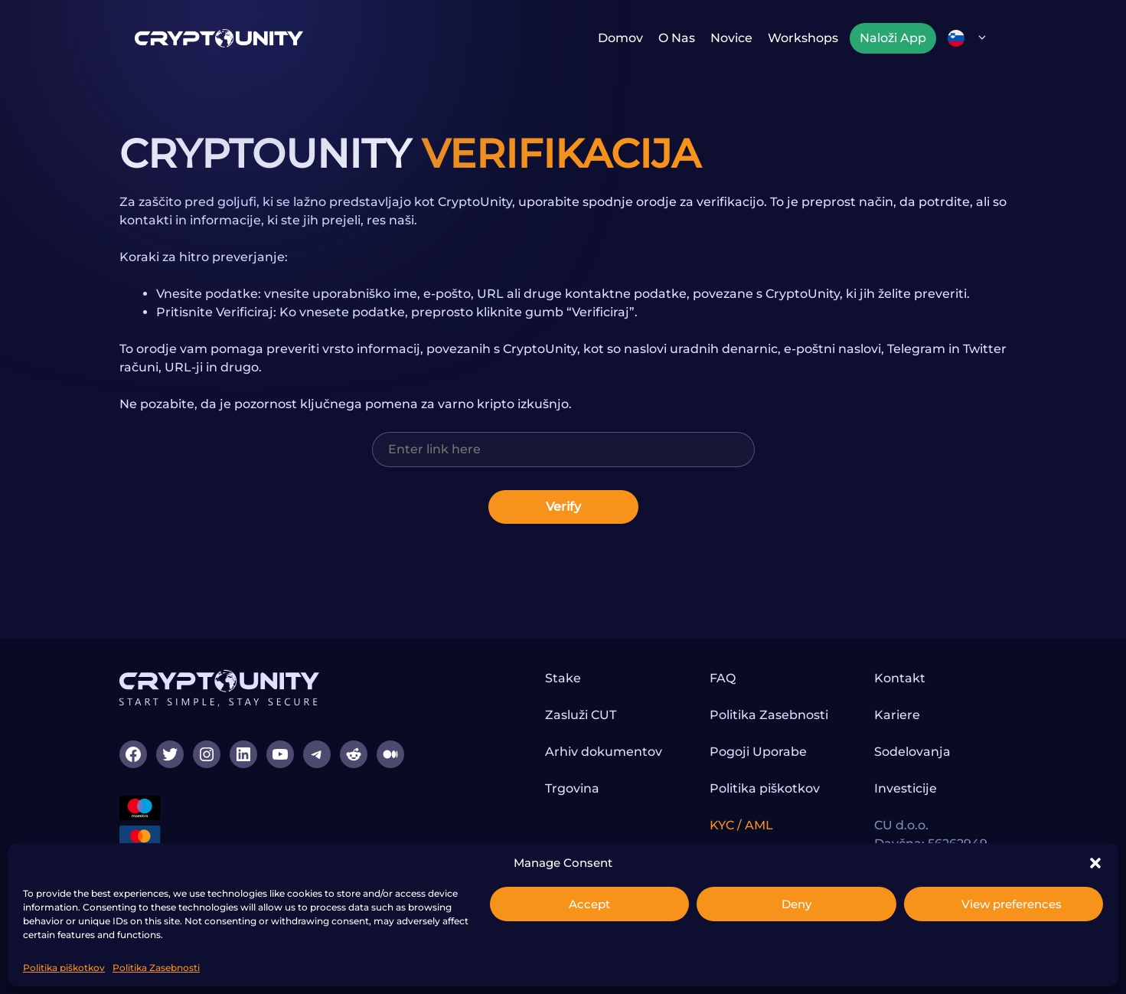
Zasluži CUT (580, 715)
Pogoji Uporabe (758, 751)
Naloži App (893, 38)
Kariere (897, 715)
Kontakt (899, 678)
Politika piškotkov (64, 967)
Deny (796, 904)
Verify (563, 506)
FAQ (723, 678)
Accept (589, 904)
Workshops (803, 38)
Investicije (905, 788)
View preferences (1011, 904)
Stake (563, 678)
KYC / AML (741, 825)
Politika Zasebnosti (156, 967)
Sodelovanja (912, 751)
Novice (731, 38)
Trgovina (572, 788)
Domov (620, 38)
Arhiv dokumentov (603, 751)
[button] (1095, 863)
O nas (676, 38)
